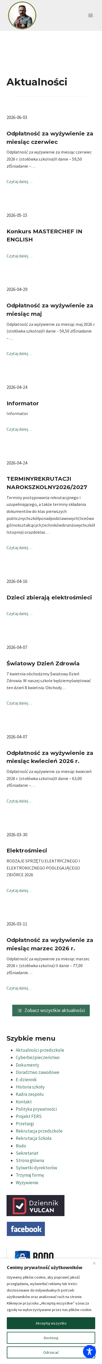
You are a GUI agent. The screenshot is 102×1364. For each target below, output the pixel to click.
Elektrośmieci (27, 850)
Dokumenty (27, 1065)
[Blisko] (96, 1263)
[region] (51, 1311)
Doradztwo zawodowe (37, 1072)
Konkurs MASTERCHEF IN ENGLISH (44, 235)
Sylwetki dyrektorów (36, 1168)
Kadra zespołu (30, 1094)
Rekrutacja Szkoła (33, 1138)
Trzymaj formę (30, 1175)
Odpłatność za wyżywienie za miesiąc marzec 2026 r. (50, 944)
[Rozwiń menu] (90, 15)
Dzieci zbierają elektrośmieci (49, 597)
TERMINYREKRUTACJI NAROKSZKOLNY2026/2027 (47, 482)
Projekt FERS (29, 1116)
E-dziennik (26, 1080)
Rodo (21, 1146)
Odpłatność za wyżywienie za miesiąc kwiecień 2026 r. (50, 757)
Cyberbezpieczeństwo (38, 1057)
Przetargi (25, 1124)
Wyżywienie (27, 1183)
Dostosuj (51, 1337)
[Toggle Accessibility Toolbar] (89, 1352)
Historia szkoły (30, 1087)
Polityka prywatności (36, 1109)
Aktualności (37, 82)
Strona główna (30, 1160)
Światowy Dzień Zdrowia (43, 663)
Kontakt (24, 1102)
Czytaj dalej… (19, 181)
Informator (23, 403)
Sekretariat (27, 1153)
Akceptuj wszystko (51, 1323)
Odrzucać (51, 1352)
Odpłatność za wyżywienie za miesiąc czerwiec (50, 137)
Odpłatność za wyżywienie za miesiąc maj (50, 309)
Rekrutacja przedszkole (39, 1131)
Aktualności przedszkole (40, 1050)
